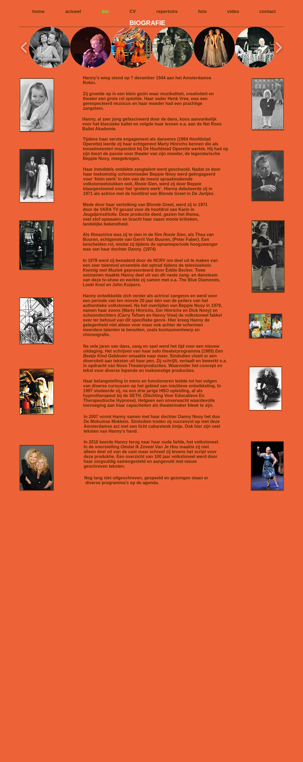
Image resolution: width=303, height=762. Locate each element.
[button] (49, 47)
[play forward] (279, 47)
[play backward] (24, 47)
